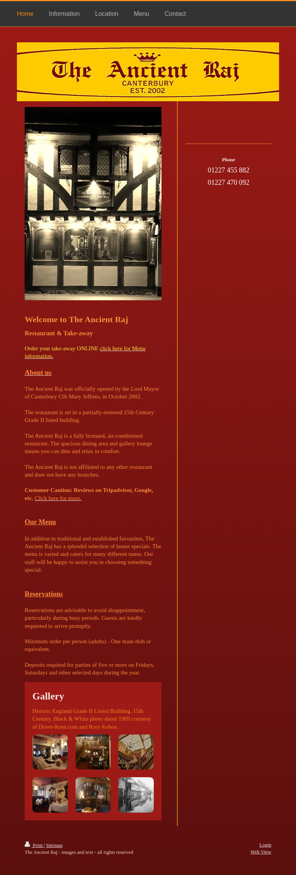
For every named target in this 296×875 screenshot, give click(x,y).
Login (265, 845)
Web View (261, 852)
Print (34, 845)
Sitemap (54, 845)
